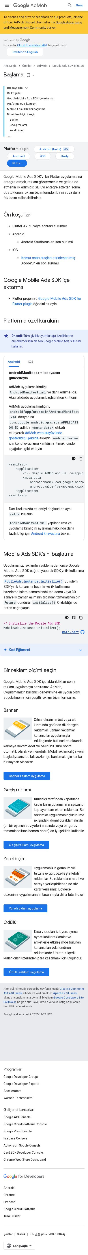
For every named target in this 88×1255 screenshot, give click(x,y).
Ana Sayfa (10, 65)
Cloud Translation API (32, 45)
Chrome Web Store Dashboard (25, 1159)
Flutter (17, 163)
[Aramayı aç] (69, 5)
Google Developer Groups (21, 1076)
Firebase (9, 1202)
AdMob (30, 5)
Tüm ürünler (12, 1216)
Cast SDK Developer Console (23, 1152)
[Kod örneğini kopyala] (80, 458)
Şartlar (8, 1234)
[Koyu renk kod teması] (73, 458)
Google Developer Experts (21, 1084)
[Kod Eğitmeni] (73, 617)
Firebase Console (15, 1138)
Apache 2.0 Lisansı (65, 993)
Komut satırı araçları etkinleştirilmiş (48, 258)
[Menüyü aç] (7, 5)
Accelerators (12, 1091)
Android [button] (14, 362)
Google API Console (17, 1117)
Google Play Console (18, 1131)
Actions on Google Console (22, 1145)
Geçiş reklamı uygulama (26, 845)
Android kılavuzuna (45, 534)
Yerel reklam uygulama (25, 908)
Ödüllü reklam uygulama (26, 972)
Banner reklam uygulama (27, 776)
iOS (42, 156)
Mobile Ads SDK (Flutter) (68, 65)
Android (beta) (54, 149)
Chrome (9, 1195)
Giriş (79, 5)
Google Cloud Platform (19, 1209)
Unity (65, 156)
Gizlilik (21, 1234)
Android (19, 156)
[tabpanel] (44, 453)
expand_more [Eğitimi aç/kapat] (80, 650)
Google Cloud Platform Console (25, 1124)
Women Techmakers (18, 1098)
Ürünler (26, 65)
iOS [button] (30, 362)
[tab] (14, 361)
